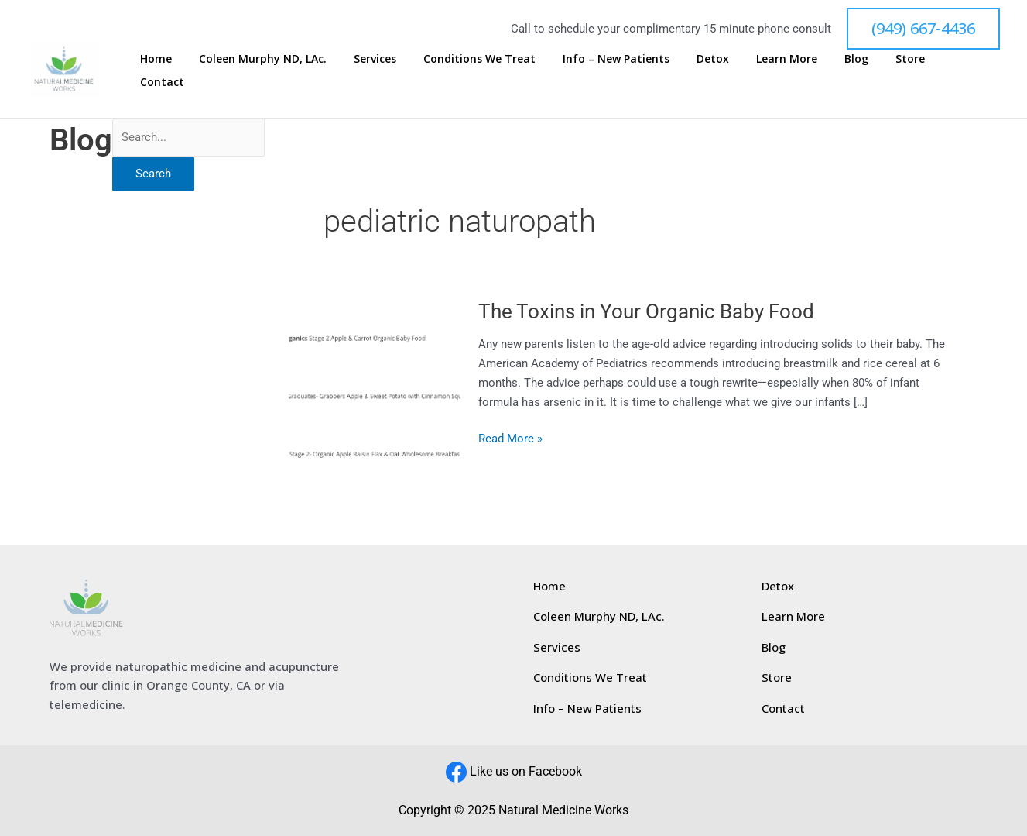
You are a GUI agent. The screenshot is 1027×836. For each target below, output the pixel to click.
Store (921, 70)
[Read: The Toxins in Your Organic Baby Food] (375, 377)
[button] (923, 29)
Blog (879, 70)
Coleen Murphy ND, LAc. (355, 70)
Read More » (510, 437)
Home (260, 70)
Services (455, 70)
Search (153, 174)
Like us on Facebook (526, 771)
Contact (973, 70)
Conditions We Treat (548, 70)
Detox (758, 70)
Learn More (820, 70)
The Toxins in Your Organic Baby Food (646, 311)
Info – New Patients (673, 70)
